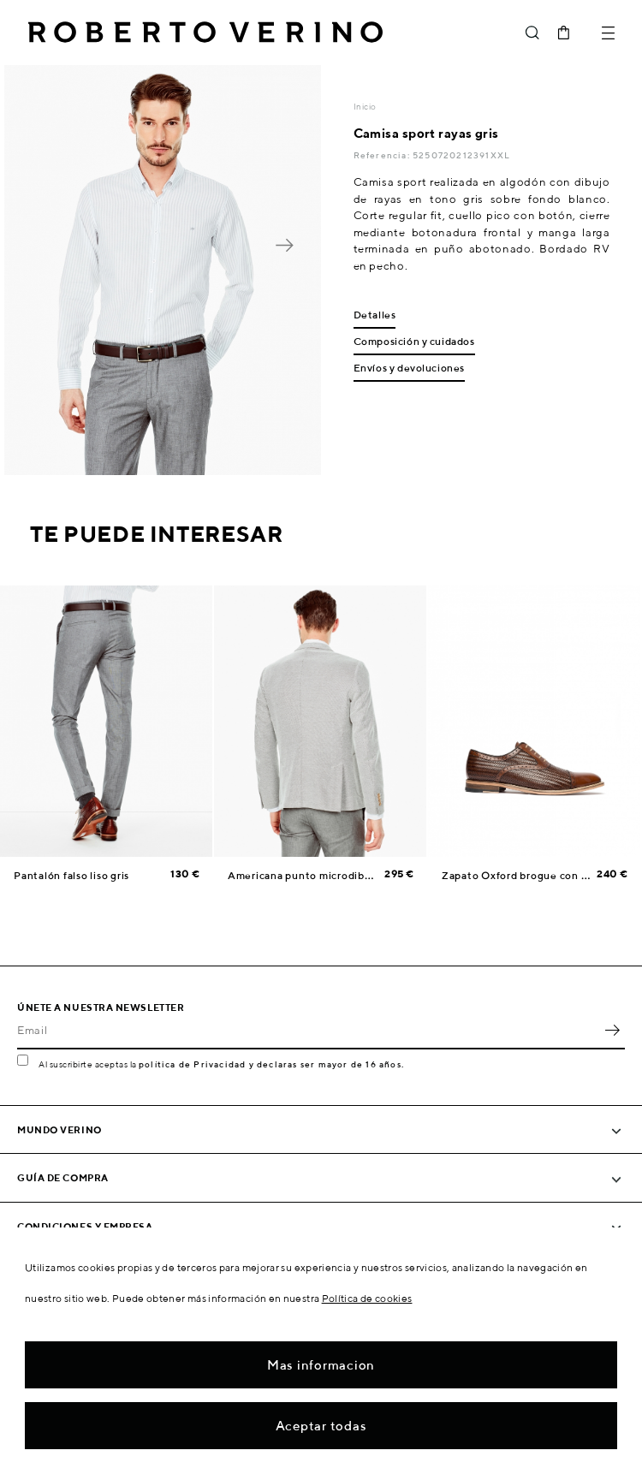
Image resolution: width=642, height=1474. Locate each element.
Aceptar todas (321, 1425)
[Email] (308, 1030)
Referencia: (383, 155)
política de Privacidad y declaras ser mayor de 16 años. (271, 1064)
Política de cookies (367, 1298)
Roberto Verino (205, 32)
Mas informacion (321, 1365)
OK (612, 1030)
